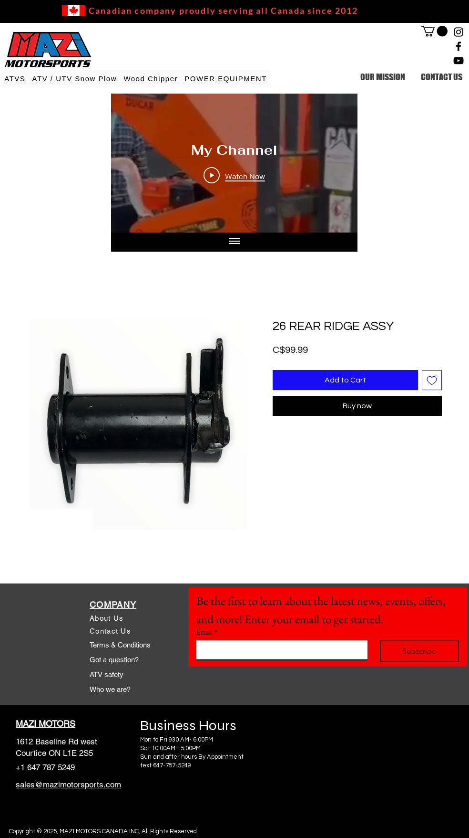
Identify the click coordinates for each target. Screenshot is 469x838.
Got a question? (114, 660)
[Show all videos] (234, 242)
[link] (434, 31)
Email (206, 632)
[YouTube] (458, 60)
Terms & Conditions (120, 645)
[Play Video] (234, 175)
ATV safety (106, 674)
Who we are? (110, 689)
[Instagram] (458, 32)
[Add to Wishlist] (432, 380)
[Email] (279, 649)
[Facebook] (458, 46)
